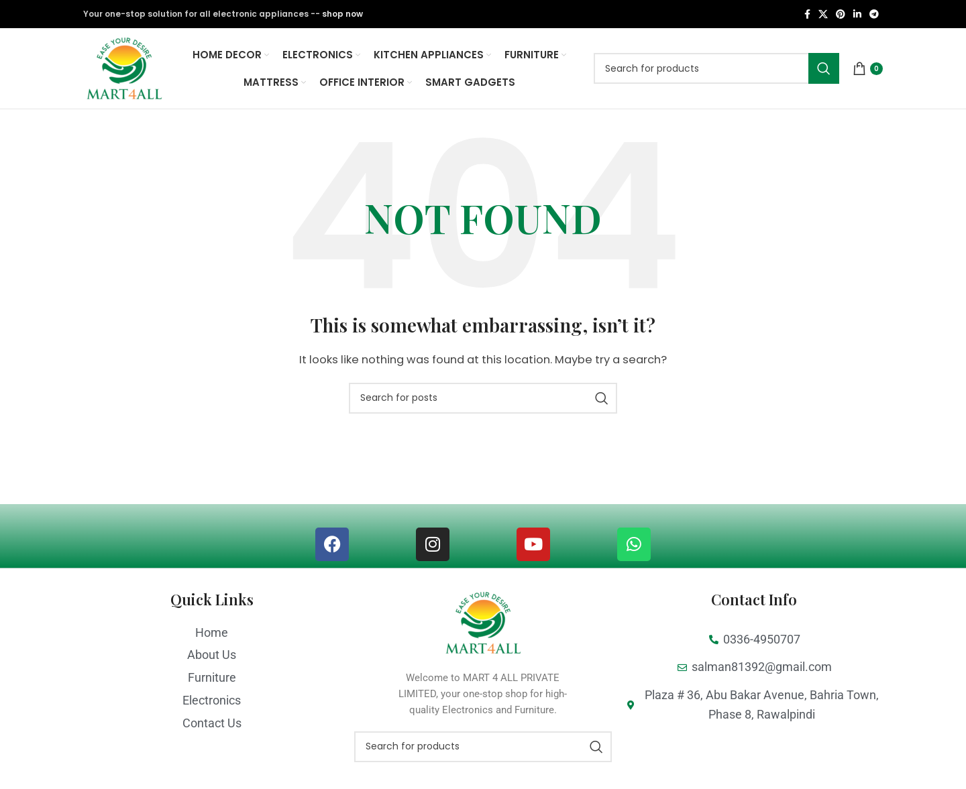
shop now (342, 13)
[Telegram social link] (874, 14)
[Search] (716, 68)
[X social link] (823, 14)
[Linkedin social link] (857, 14)
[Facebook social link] (807, 14)
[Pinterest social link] (840, 14)
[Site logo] (124, 67)
